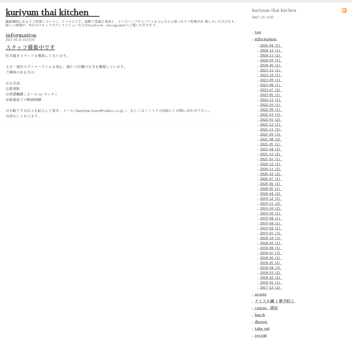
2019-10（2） (271, 208)
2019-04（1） (271, 223)
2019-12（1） (271, 198)
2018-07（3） (271, 253)
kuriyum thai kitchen (52, 13)
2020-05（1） (271, 188)
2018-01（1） (271, 282)
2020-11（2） (271, 169)
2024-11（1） (271, 55)
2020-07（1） (271, 179)
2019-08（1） (271, 218)
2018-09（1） (271, 243)
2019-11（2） (271, 203)
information (266, 39)
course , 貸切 (266, 308)
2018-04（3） (271, 267)
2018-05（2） (271, 263)
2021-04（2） (271, 149)
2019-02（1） (271, 228)
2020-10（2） (271, 174)
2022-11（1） (271, 100)
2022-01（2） (271, 119)
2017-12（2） (271, 287)
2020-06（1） (271, 184)
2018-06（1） (271, 258)
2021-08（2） (271, 139)
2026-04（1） (271, 45)
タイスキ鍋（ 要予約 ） (275, 301)
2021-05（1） (271, 144)
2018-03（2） (271, 272)
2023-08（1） (271, 85)
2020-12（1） (271, 164)
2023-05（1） (271, 95)
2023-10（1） (271, 75)
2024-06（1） (271, 65)
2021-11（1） (271, 129)
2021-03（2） (271, 154)
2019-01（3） (271, 233)
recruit (261, 335)
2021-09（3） (271, 134)
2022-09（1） (271, 109)
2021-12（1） (271, 124)
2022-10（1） (271, 104)
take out (262, 328)
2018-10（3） (271, 238)
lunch (260, 315)
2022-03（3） (271, 114)
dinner (261, 322)
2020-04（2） (271, 193)
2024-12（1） (271, 50)
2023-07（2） (271, 90)
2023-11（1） (271, 70)
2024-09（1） (271, 60)
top (258, 32)
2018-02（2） (271, 277)
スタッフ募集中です (30, 47)
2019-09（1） (271, 213)
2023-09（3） (271, 80)
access (260, 294)
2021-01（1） (271, 159)
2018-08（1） (271, 248)
